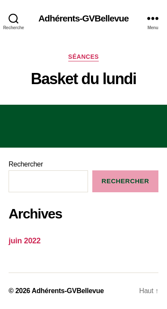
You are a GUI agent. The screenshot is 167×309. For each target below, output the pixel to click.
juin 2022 (25, 240)
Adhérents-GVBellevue (83, 18)
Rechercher (26, 164)
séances (83, 56)
